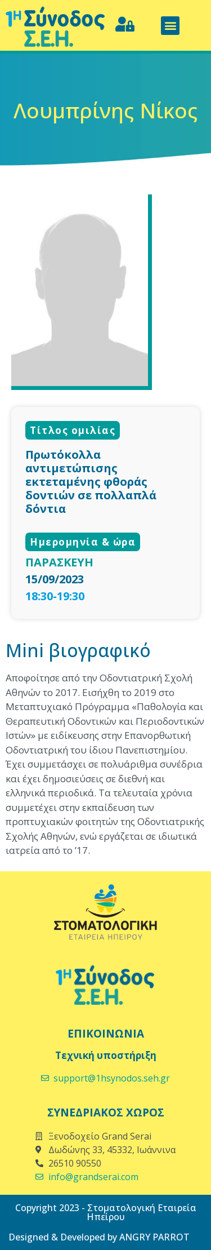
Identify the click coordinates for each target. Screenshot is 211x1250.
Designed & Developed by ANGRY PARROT (99, 1237)
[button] (170, 25)
